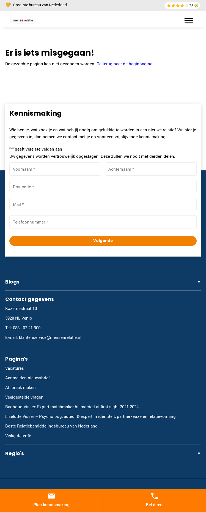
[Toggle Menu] (186, 20)
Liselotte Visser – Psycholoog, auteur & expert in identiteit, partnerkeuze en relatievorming (90, 416)
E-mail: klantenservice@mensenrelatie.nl (43, 337)
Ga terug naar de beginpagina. (125, 63)
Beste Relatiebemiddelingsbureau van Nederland (51, 426)
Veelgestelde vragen (24, 397)
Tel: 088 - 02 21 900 (22, 327)
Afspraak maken (20, 387)
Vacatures (14, 368)
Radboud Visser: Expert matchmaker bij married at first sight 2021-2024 (72, 406)
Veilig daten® (18, 435)
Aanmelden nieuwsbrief (27, 377)
